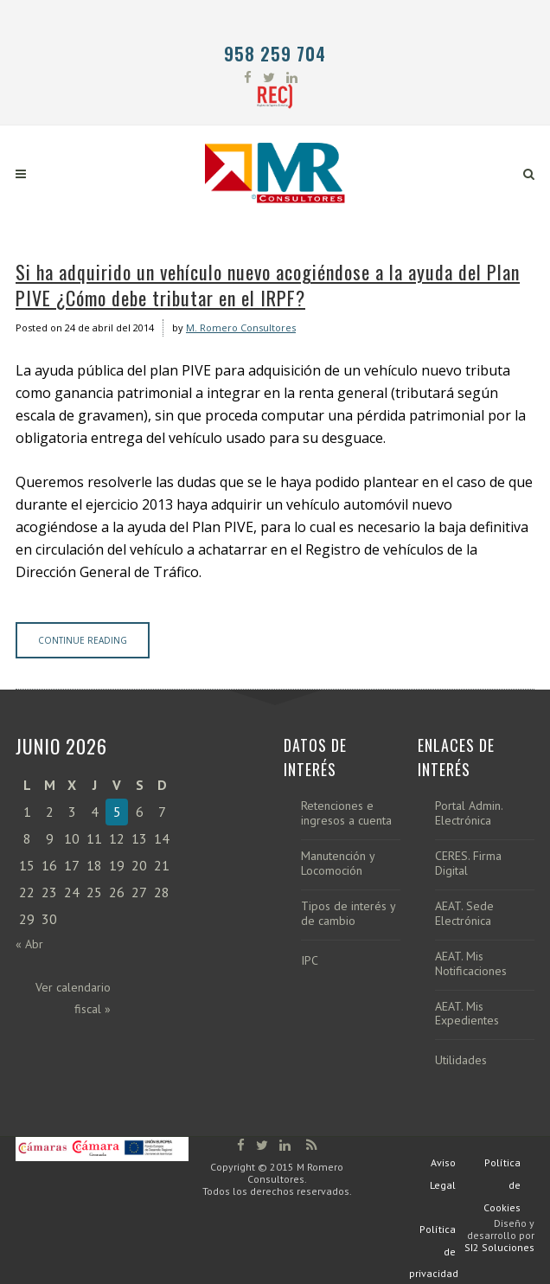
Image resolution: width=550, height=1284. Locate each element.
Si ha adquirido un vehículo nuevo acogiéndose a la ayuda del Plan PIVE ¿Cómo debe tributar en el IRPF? (268, 284)
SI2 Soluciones (499, 1247)
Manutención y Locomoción (337, 863)
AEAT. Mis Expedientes (467, 1014)
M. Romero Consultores (241, 327)
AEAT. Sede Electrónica (464, 913)
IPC (309, 960)
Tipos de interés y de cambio (348, 913)
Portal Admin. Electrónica (468, 813)
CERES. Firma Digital (468, 863)
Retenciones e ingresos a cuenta (346, 813)
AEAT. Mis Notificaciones (471, 964)
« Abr (29, 944)
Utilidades (461, 1060)
